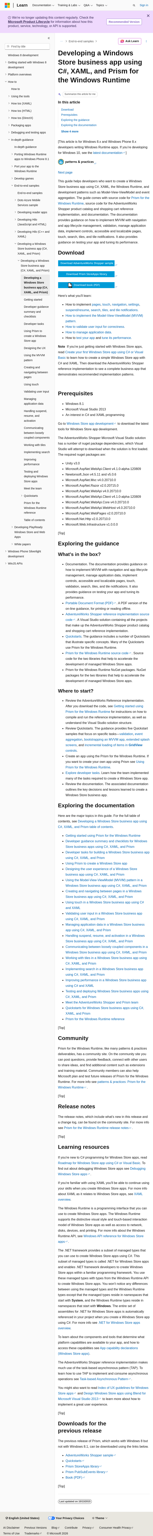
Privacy (87, 1527)
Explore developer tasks (83, 773)
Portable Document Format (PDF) (89, 603)
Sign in (144, 5)
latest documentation (108, 152)
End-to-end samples (81, 41)
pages (96, 304)
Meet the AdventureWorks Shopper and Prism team (102, 1002)
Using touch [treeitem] (31, 384)
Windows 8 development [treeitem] (23, 55)
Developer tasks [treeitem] (34, 323)
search (95, 310)
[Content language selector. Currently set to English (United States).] (22, 1518)
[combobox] (27, 46)
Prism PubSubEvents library (85, 1472)
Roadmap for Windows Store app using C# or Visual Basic (99, 1163)
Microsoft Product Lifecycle (29, 21)
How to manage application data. (89, 332)
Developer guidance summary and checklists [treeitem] (36, 311)
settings (133, 304)
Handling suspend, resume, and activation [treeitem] (35, 415)
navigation (119, 304)
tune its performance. (117, 338)
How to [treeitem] (15, 89)
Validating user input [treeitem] (36, 391)
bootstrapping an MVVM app (104, 739)
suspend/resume (77, 310)
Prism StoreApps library (82, 1466)
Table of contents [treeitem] (34, 520)
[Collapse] (49, 38)
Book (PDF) (74, 1477)
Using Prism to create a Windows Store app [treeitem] (35, 335)
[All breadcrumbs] (61, 41)
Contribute (71, 1527)
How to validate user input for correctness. (95, 326)
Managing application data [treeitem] (33, 401)
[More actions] (146, 41)
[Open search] (134, 5)
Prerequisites (69, 114)
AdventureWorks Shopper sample (89, 1455)
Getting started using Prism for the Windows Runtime (103, 835)
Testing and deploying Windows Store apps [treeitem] (36, 476)
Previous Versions (35, 1527)
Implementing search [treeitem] (37, 452)
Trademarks (31, 1533)
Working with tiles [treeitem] (35, 445)
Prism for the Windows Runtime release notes (96, 1128)
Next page (65, 172)
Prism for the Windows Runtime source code (97, 653)
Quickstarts (73, 636)
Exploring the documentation (78, 125)
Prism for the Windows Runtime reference (95, 1019)
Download (67, 109)
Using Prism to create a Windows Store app (96, 863)
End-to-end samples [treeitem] (30, 193)
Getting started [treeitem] (33, 299)
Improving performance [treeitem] (32, 462)
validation (126, 734)
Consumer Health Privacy (115, 1527)
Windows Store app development (90, 423)
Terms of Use (11, 1533)
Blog (54, 1527)
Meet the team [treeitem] (33, 488)
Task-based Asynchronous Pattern (104, 1379)
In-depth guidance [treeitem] (25, 147)
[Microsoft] (7, 5)
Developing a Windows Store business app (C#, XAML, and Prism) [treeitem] (36, 285)
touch (106, 304)
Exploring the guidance (75, 120)
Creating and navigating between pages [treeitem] (36, 372)
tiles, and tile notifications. (120, 310)
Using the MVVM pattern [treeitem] (34, 358)
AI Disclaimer (11, 1527)
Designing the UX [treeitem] (35, 348)
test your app (85, 338)
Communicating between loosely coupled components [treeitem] (37, 432)
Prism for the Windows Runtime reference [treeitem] (35, 507)
